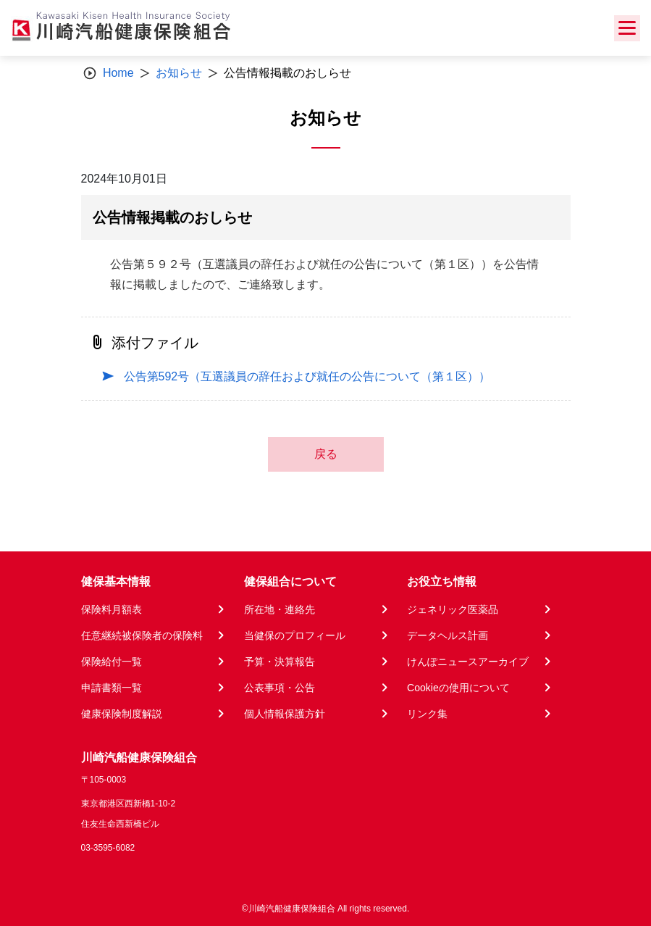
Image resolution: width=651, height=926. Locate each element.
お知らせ (179, 73)
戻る (325, 454)
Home (118, 73)
